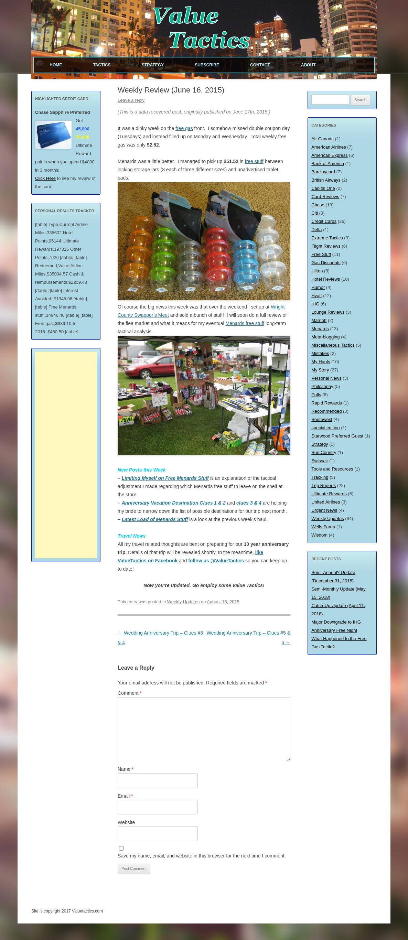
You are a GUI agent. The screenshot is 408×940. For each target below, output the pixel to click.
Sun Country (323, 452)
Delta (316, 229)
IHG (315, 303)
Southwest (321, 419)
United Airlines (325, 502)
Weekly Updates (183, 601)
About (308, 65)
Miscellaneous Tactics (332, 345)
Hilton (317, 270)
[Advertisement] (66, 455)
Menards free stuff (245, 323)
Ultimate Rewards (329, 493)
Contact (260, 65)
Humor (318, 287)
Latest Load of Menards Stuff (155, 519)
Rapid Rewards (326, 403)
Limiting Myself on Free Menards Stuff (165, 478)
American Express (329, 155)
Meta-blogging (325, 336)
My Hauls (320, 361)
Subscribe (207, 65)
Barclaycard (323, 171)
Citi (314, 213)
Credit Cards (323, 221)
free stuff (254, 161)
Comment (130, 693)
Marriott (318, 320)
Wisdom (319, 535)
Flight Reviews (326, 246)
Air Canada (322, 138)
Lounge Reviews (327, 312)
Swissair (319, 460)
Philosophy (322, 386)
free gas (184, 128)
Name (126, 769)
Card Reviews (325, 196)
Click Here (45, 178)
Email (125, 796)
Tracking (319, 477)
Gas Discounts (326, 262)
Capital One (323, 188)
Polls (316, 394)
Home (56, 65)
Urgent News (324, 510)
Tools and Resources (332, 469)
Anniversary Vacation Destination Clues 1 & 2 (174, 503)
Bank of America (327, 163)
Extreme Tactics (327, 237)
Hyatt (316, 295)
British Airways (326, 180)
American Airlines (328, 147)
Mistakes (320, 353)
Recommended (326, 411)
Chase (317, 204)
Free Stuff (321, 254)
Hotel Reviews (325, 279)
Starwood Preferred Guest (337, 436)
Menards (320, 328)
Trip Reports (323, 485)
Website (126, 822)
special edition (325, 427)
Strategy (153, 65)
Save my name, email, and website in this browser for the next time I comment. (202, 855)
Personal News (326, 378)
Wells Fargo (323, 526)
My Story (320, 369)
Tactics (101, 65)
